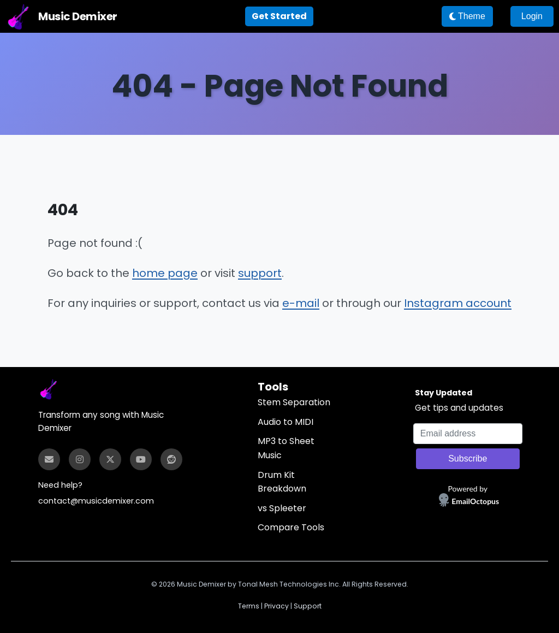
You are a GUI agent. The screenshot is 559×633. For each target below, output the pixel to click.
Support (308, 606)
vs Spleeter (282, 508)
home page (165, 273)
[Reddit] (171, 459)
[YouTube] (141, 459)
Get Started (279, 16)
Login (532, 16)
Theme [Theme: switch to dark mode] (467, 16)
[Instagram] (80, 459)
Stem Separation (294, 402)
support (260, 273)
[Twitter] (110, 459)
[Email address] (467, 433)
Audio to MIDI (285, 422)
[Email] (49, 459)
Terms (248, 606)
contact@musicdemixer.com (96, 500)
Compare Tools (291, 527)
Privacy (276, 606)
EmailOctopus (475, 501)
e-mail (300, 303)
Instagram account (458, 303)
